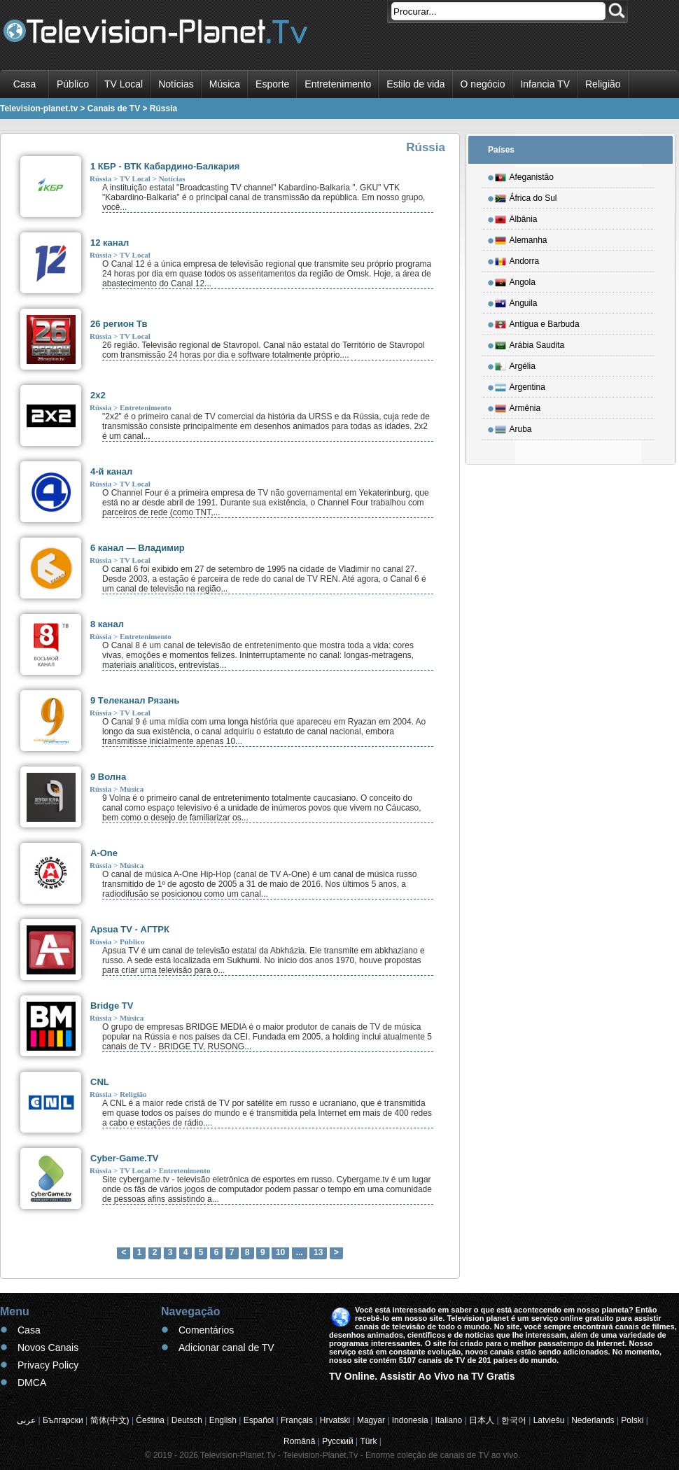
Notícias (176, 84)
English (223, 1420)
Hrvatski (335, 1420)
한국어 (513, 1420)
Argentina (520, 385)
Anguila (516, 301)
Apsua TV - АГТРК (129, 929)
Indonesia (410, 1420)
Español (259, 1420)
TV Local (123, 84)
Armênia (518, 406)
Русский (338, 1441)
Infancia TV (545, 84)
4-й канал (111, 471)
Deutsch (187, 1420)
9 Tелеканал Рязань (134, 700)
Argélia (515, 364)
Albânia (516, 217)
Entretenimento (337, 84)
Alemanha (521, 238)
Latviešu (549, 1420)
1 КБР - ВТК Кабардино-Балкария (164, 166)
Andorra (517, 259)
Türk (368, 1441)
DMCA (32, 1382)
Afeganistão (524, 175)
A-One (104, 853)
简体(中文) (110, 1420)
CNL (99, 1082)
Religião (603, 84)
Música (224, 84)
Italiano (449, 1420)
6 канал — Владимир (137, 547)
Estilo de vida (415, 84)
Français (297, 1420)
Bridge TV (111, 1005)
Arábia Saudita (530, 343)
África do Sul (526, 196)
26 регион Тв (119, 323)
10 (280, 1252)
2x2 (98, 395)
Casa (24, 84)
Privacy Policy (48, 1365)
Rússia (100, 178)
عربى (26, 1420)
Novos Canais (48, 1347)
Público (73, 84)
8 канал (107, 624)
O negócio (483, 84)
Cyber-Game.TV (124, 1158)
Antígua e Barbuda (537, 322)
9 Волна (108, 776)
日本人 (481, 1420)
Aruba (513, 427)
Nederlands (592, 1420)
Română (299, 1441)
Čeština (150, 1420)
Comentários (206, 1330)
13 (318, 1252)
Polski (632, 1420)
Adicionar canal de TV (226, 1347)
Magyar (371, 1420)
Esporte (272, 84)
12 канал (109, 242)
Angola (515, 280)
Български (63, 1420)
